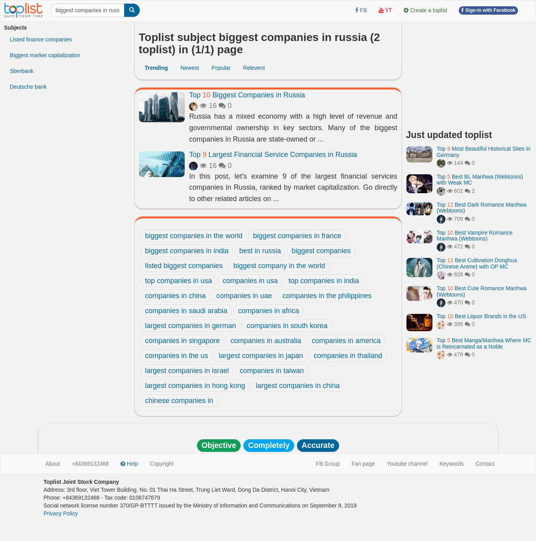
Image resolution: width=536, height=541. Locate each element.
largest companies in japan (261, 356)
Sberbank (21, 71)
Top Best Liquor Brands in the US (481, 316)
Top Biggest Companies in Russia (247, 95)
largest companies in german (190, 326)
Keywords (452, 464)
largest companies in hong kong (195, 386)
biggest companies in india (186, 251)
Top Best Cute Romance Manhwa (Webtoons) (482, 291)
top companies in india (323, 281)
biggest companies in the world (193, 236)
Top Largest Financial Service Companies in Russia (273, 155)
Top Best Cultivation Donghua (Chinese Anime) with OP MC (477, 263)
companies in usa (250, 281)
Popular (220, 68)
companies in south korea (287, 326)
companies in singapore (182, 341)
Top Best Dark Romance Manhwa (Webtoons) (482, 207)
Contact (484, 464)
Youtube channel (407, 464)
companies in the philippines (326, 296)
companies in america (346, 341)
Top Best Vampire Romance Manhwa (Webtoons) (475, 235)
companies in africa (268, 311)
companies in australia (265, 341)
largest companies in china (297, 386)
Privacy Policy (61, 513)
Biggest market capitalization (45, 55)
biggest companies (321, 251)
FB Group (328, 464)
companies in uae (244, 296)
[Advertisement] (469, 73)
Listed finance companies (41, 39)
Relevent (254, 68)
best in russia (260, 251)
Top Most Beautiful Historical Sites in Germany (483, 152)
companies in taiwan (271, 371)
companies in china (175, 296)
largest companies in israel (187, 371)
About (53, 464)
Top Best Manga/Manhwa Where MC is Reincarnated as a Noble (484, 343)
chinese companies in (179, 401)
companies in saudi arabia (186, 311)
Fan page (363, 464)
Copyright (162, 464)
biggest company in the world (279, 266)
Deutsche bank (28, 87)
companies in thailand (348, 356)
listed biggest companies (184, 266)
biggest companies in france (297, 236)
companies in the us (176, 356)
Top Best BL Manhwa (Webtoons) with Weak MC (480, 179)
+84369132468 (90, 464)
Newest (189, 68)
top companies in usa (178, 281)
